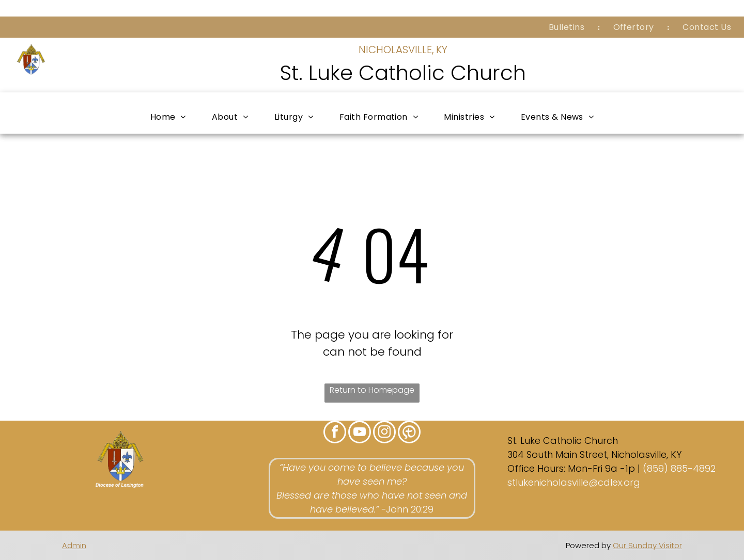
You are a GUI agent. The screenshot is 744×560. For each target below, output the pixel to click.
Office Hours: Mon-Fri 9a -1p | (573, 468)
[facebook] (334, 433)
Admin (74, 545)
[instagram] (384, 433)
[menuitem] (568, 27)
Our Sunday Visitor (647, 545)
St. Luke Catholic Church (403, 72)
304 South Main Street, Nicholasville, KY (594, 454)
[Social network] (409, 433)
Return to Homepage (372, 390)
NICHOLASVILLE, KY (403, 49)
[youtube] (359, 433)
